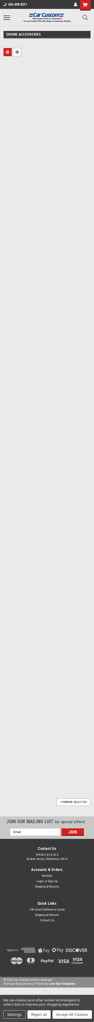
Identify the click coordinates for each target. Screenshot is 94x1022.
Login (40, 881)
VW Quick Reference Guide (47, 909)
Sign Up (52, 881)
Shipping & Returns (47, 886)
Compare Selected (73, 802)
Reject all (39, 1014)
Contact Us (47, 920)
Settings (14, 1014)
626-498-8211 (15, 4)
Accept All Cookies (72, 1014)
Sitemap (46, 979)
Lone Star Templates (62, 983)
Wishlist (47, 876)
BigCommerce (25, 983)
